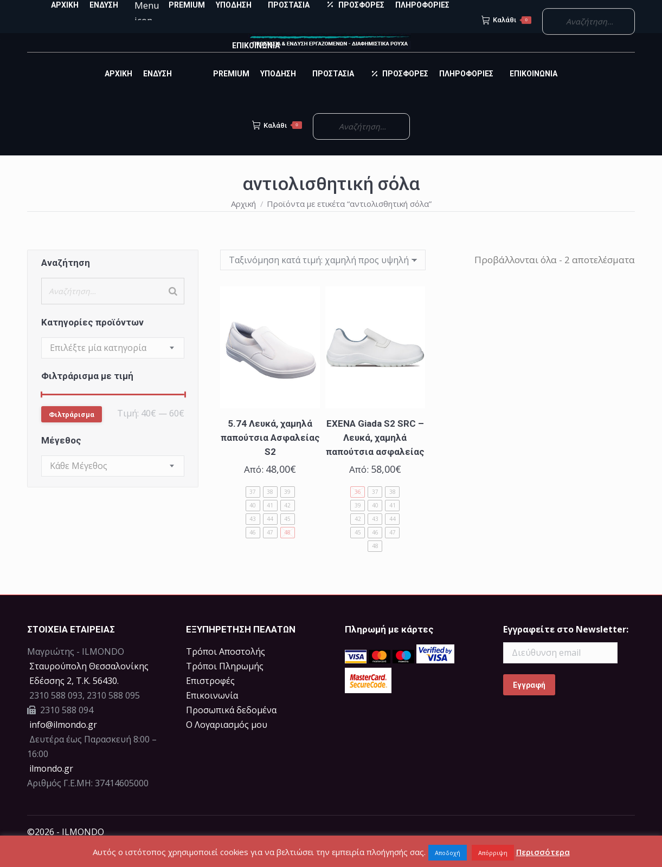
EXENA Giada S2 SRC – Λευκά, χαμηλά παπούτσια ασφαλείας (375, 457)
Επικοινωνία (212, 715)
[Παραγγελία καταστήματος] (323, 279)
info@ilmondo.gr (63, 744)
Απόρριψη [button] (492, 853)
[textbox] (98, 367)
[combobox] (112, 367)
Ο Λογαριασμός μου (226, 744)
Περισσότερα (543, 851)
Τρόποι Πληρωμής (224, 686)
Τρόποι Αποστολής (225, 671)
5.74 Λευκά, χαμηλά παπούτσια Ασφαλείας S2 (270, 457)
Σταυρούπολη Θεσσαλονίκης (89, 686)
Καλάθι (277, 144)
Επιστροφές (210, 700)
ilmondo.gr (50, 788)
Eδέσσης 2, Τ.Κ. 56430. (74, 700)
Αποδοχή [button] (447, 853)
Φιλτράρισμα (71, 434)
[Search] (173, 310)
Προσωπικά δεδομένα (231, 729)
